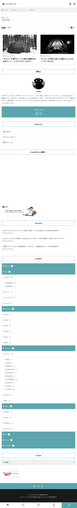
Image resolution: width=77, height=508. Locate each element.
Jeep (7, 272)
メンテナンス (10, 297)
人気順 (9, 27)
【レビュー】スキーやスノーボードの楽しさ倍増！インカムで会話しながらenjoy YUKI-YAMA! (30, 230)
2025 (7, 314)
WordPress (53, 497)
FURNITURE (12, 369)
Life (7, 434)
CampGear (14, 10)
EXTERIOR (11, 283)
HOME (6, 10)
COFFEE (11, 383)
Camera (8, 412)
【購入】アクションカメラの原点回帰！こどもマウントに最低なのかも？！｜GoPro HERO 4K (30, 246)
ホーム (7, 505)
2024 (7, 320)
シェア (23, 505)
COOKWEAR (12, 379)
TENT (10, 359)
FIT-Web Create (35, 497)
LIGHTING (11, 373)
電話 (54, 505)
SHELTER (31, 10)
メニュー (38, 505)
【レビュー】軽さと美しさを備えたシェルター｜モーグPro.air (56, 60)
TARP (10, 363)
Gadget (8, 406)
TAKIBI (10, 386)
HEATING (11, 376)
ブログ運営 (9, 446)
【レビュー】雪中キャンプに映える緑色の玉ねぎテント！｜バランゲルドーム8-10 (19, 60)
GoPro (8, 417)
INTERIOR (11, 286)
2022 (7, 331)
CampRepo (9, 309)
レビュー (23, 10)
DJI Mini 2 (8, 423)
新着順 (4, 27)
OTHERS (11, 389)
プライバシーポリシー (9, 137)
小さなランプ (44, 495)
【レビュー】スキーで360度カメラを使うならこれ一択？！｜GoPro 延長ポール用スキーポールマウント (33, 238)
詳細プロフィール (8, 142)
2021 (7, 337)
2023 (7, 326)
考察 (7, 401)
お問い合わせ (7, 131)
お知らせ (8, 266)
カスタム (8, 277)
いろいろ (8, 303)
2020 (7, 343)
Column (8, 440)
